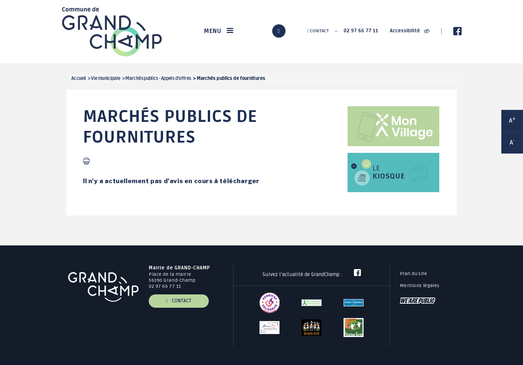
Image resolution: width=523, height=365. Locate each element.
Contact (318, 31)
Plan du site (413, 273)
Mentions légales (420, 285)
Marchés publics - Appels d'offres (158, 78)
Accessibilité (410, 31)
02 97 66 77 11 (361, 31)
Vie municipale (105, 78)
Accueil (78, 78)
